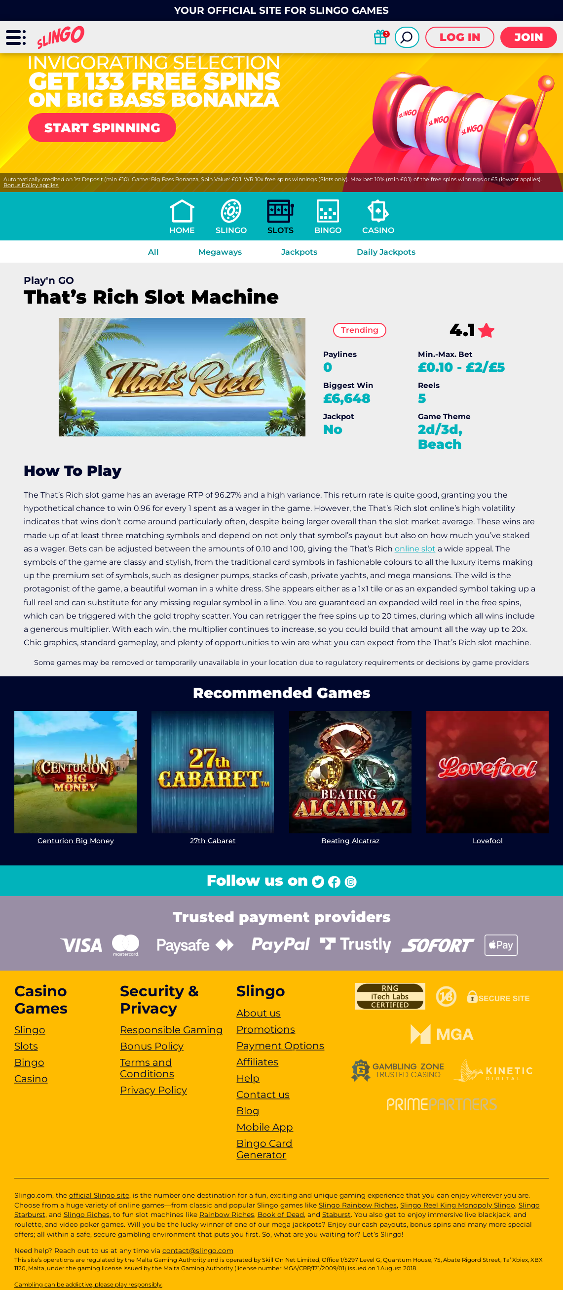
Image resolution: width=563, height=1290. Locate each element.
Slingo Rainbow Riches (358, 1205)
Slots (280, 230)
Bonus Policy (152, 1046)
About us (258, 1013)
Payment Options (280, 1046)
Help (248, 1078)
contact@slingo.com (197, 1250)
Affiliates (257, 1062)
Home (182, 230)
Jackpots (299, 252)
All (153, 252)
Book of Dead (281, 1214)
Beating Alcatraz (350, 840)
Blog (248, 1111)
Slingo (231, 230)
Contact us (263, 1094)
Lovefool (488, 840)
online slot (415, 548)
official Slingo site (99, 1195)
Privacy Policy (153, 1090)
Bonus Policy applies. (31, 185)
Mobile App (264, 1127)
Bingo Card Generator (264, 1149)
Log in (460, 37)
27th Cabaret (213, 840)
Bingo (327, 230)
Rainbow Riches (226, 1214)
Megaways (220, 252)
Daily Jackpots (386, 252)
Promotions (265, 1029)
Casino (378, 230)
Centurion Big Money (75, 840)
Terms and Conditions (147, 1068)
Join (529, 37)
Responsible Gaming (171, 1030)
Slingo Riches (87, 1214)
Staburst (336, 1214)
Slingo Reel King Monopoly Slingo (457, 1205)
